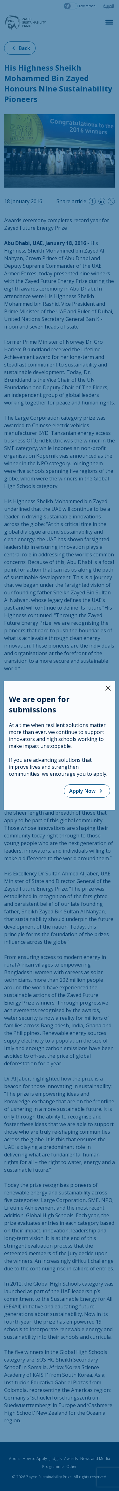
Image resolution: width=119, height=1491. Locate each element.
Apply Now (87, 791)
